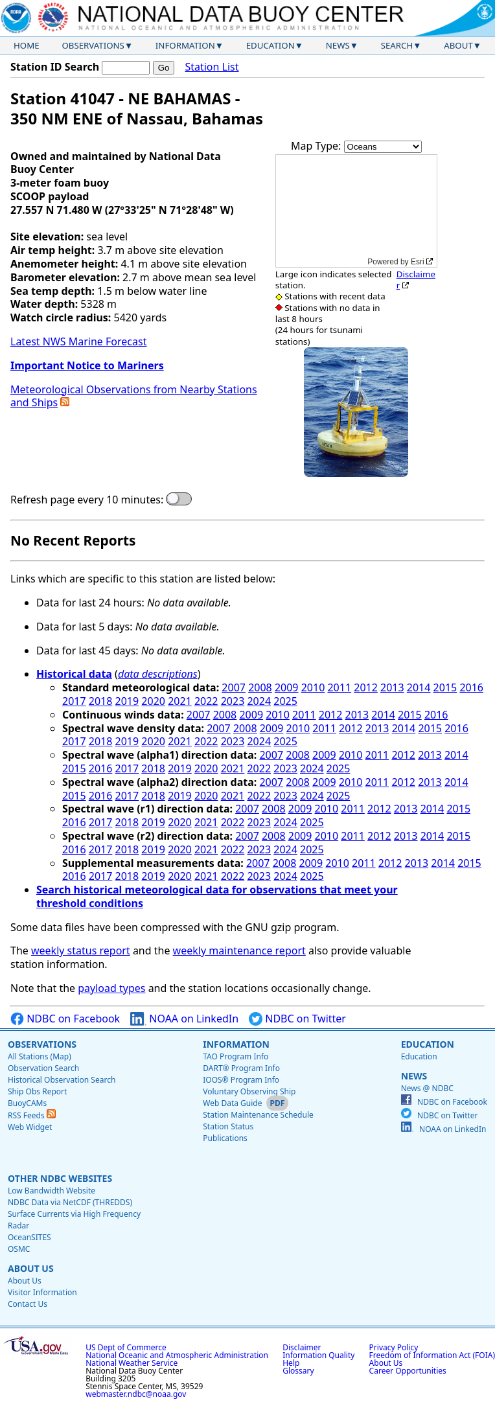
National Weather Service (132, 1362)
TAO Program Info (235, 1056)
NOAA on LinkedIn (184, 1019)
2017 (74, 701)
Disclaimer (416, 279)
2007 (234, 687)
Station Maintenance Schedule (258, 1114)
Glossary (298, 1370)
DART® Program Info (241, 1068)
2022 (206, 701)
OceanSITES (29, 1237)
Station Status (228, 1126)
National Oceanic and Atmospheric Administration (177, 1355)
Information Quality (318, 1355)
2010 (313, 687)
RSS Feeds (32, 1115)
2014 (419, 687)
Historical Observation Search (61, 1079)
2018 (101, 701)
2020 (153, 701)
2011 (339, 687)
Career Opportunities (407, 1370)
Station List (211, 67)
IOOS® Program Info (241, 1079)
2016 (471, 687)
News (338, 45)
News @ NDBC (427, 1088)
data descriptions (158, 674)
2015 (445, 687)
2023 (233, 701)
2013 (392, 687)
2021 (180, 701)
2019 (127, 701)
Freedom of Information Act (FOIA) (432, 1355)
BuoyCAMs (27, 1103)
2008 (260, 687)
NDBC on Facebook (65, 1019)
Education (270, 45)
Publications (225, 1138)
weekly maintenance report (239, 950)
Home (27, 45)
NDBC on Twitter (297, 1019)
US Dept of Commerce (126, 1347)
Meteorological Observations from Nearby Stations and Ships (133, 396)
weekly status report (80, 950)
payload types (111, 988)
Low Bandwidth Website (51, 1190)
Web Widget (30, 1127)
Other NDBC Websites (60, 1178)
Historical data (74, 674)
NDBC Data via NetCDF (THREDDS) (70, 1202)
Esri (417, 261)
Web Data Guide (232, 1103)
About (458, 45)
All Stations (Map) (39, 1056)
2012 (366, 687)
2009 (287, 687)
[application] (356, 211)
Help (290, 1362)
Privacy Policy (394, 1347)
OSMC (19, 1248)
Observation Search (43, 1068)
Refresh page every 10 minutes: (86, 500)
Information (185, 45)
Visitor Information (42, 1292)
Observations (93, 45)
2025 (285, 701)
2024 (259, 701)
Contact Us (27, 1303)
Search (397, 45)
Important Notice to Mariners (87, 365)
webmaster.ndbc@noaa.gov (136, 1394)
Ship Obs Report (37, 1091)
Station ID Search (54, 67)
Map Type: (317, 146)
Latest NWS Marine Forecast (78, 341)
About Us (31, 1268)
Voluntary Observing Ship (249, 1091)
